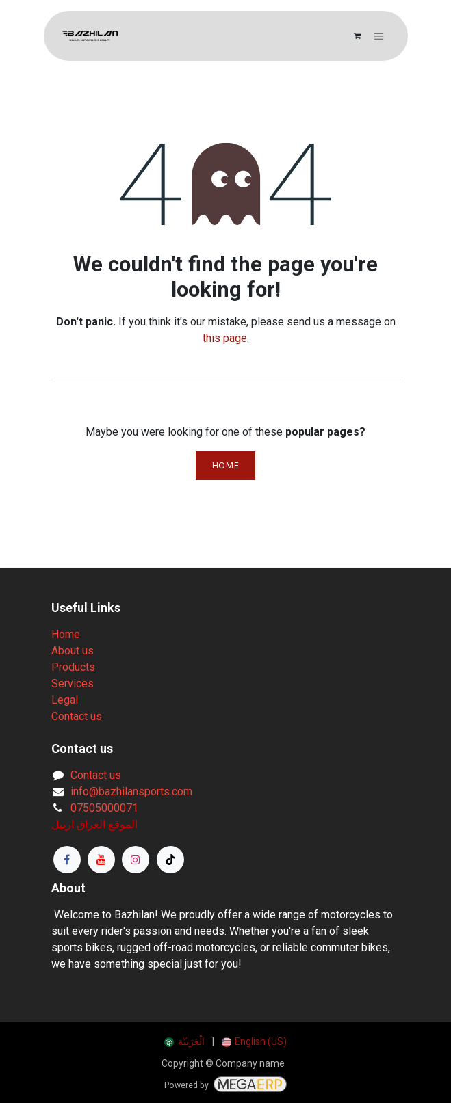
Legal (64, 699)
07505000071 (104, 807)
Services (72, 683)
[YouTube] (101, 859)
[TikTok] (170, 859)
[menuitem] (184, 1042)
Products (73, 667)
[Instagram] (135, 859)
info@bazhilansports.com (131, 791)
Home (225, 465)
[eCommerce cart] (357, 36)
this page (225, 338)
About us (72, 650)
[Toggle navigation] (379, 36)
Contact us (76, 716)
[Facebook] (67, 859)
